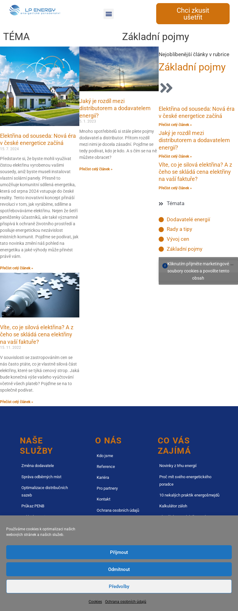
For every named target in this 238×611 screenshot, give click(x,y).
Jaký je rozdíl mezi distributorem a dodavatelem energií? (115, 108)
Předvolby (119, 586)
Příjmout (119, 552)
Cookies (95, 602)
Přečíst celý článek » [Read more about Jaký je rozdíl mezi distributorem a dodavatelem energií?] (95, 169)
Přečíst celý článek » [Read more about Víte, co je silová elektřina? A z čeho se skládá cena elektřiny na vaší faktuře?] (16, 402)
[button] (109, 14)
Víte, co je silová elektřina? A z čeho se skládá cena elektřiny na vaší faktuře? (36, 334)
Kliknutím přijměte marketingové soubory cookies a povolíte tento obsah (198, 271)
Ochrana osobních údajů (125, 602)
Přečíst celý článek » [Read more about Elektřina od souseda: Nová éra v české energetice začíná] (16, 268)
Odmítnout (119, 569)
